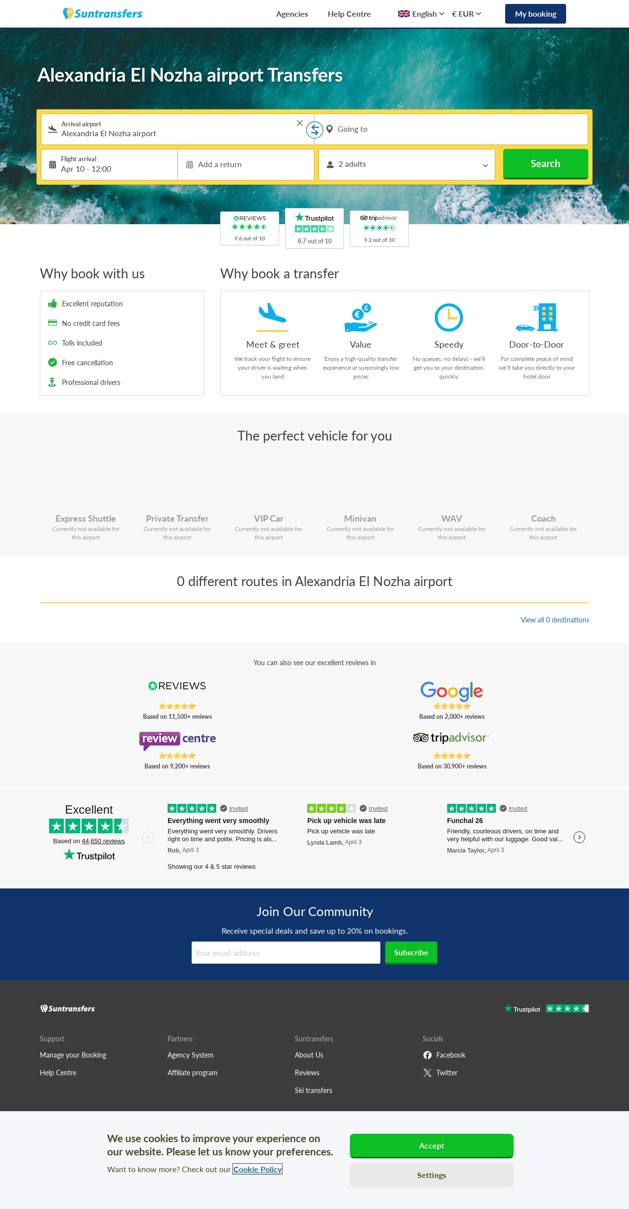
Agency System (191, 1055)
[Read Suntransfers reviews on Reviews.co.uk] (177, 691)
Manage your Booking (73, 1055)
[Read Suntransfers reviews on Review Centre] (177, 741)
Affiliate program (193, 1072)
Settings (431, 1175)
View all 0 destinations (555, 620)
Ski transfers (313, 1090)
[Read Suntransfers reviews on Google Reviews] (452, 691)
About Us (309, 1055)
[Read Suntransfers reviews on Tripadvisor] (452, 741)
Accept (432, 1145)
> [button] (300, 123)
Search (545, 163)
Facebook (444, 1055)
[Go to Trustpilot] (546, 1009)
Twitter (440, 1073)
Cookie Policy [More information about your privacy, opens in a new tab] (257, 1169)
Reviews (307, 1072)
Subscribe (411, 952)
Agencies (292, 13)
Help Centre (349, 13)
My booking (535, 13)
